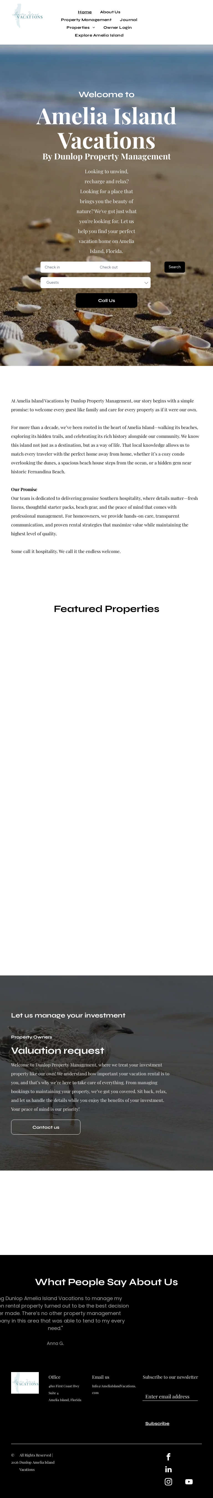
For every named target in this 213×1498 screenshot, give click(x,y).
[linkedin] (168, 1470)
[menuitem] (85, 12)
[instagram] (168, 1482)
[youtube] (188, 1482)
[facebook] (168, 1457)
